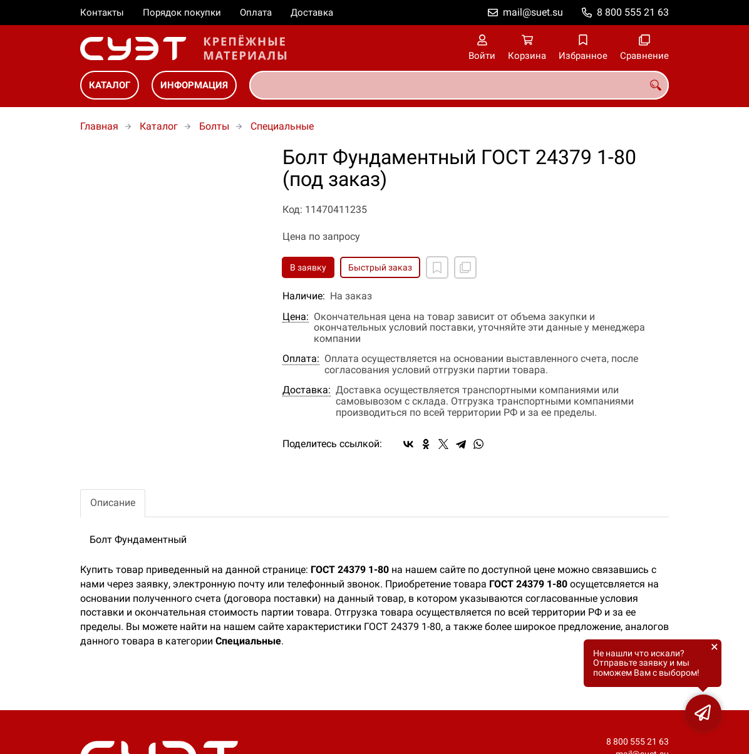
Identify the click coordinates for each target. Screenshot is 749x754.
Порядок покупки (182, 12)
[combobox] (459, 85)
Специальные (282, 126)
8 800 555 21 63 (633, 12)
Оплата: (300, 358)
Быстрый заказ (380, 267)
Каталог (109, 85)
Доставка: (306, 390)
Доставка (312, 12)
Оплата (256, 12)
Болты (214, 126)
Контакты (102, 12)
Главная (99, 126)
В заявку (308, 267)
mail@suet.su (533, 12)
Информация (194, 85)
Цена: (295, 317)
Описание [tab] (112, 503)
